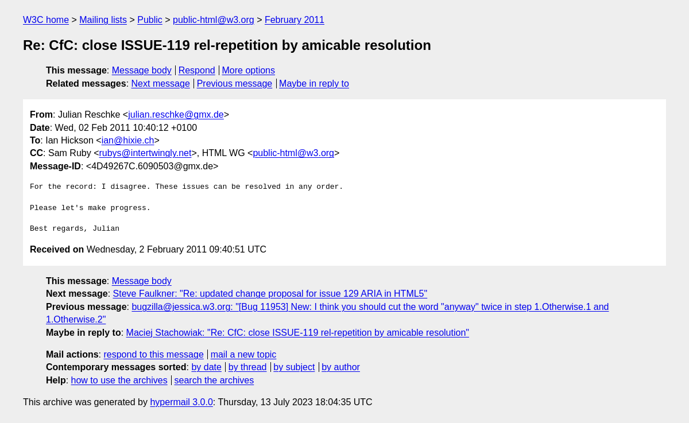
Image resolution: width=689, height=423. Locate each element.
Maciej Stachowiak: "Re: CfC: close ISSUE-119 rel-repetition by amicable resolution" (297, 332)
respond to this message (153, 354)
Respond (197, 70)
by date (206, 367)
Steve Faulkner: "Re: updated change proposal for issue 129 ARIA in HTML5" (270, 293)
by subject (294, 367)
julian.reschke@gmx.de (176, 114)
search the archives (214, 380)
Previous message (235, 83)
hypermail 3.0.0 (181, 402)
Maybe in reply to (314, 83)
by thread (248, 367)
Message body (142, 70)
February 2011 (294, 20)
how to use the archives (119, 380)
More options (249, 70)
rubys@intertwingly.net (145, 153)
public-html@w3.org (213, 20)
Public (149, 20)
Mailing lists (103, 20)
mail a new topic (244, 354)
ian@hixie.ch (128, 140)
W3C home (46, 20)
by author (341, 367)
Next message (160, 83)
